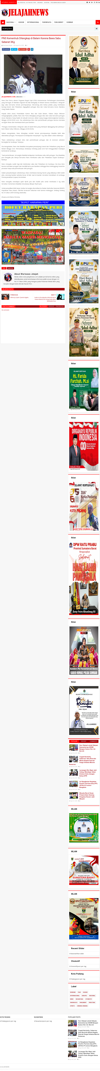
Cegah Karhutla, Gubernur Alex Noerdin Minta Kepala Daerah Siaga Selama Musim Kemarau (82, 760)
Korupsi (84, 995)
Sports (72, 1006)
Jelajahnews (4, 1066)
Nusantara (79, 999)
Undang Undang (82, 1006)
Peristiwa (92, 1002)
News (71, 999)
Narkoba (10, 268)
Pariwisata (46, 22)
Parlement (58, 22)
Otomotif (88, 999)
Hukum (21, 22)
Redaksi (40, 2)
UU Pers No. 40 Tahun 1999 (27, 2)
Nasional (10, 22)
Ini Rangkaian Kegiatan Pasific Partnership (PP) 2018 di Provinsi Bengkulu (87, 1044)
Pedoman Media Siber (58, 2)
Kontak (46, 2)
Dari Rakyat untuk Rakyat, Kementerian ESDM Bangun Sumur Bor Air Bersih (88, 1023)
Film (79, 992)
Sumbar (70, 22)
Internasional (33, 22)
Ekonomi (73, 992)
